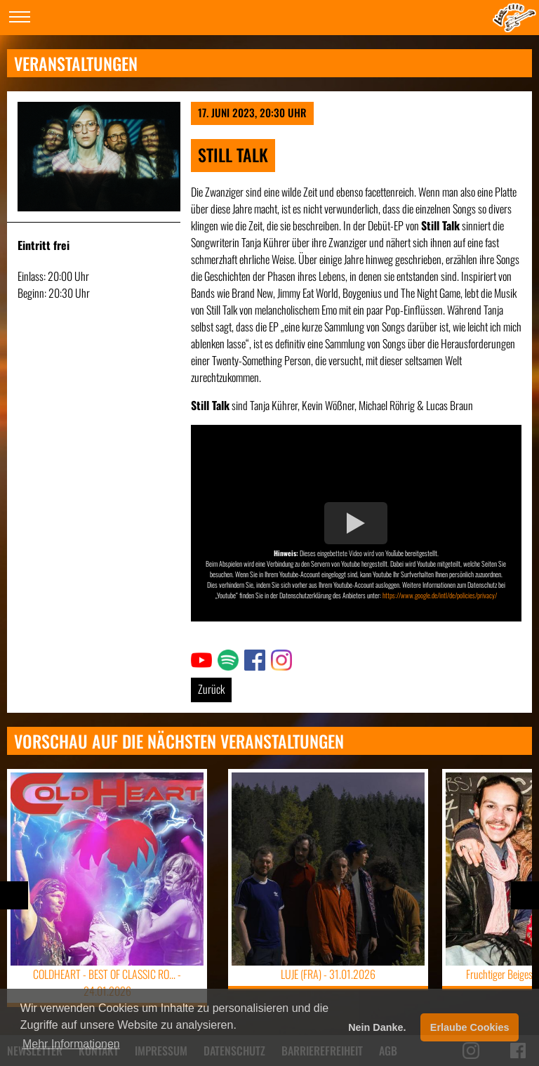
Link (198, 658)
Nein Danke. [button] (377, 1027)
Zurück (211, 688)
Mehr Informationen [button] (71, 1044)
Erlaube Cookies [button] (470, 1027)
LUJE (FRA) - (328, 974)
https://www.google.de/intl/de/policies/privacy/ (439, 595)
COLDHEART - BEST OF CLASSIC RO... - (107, 982)
